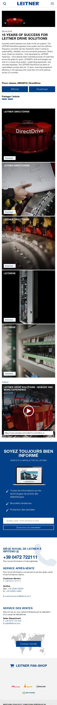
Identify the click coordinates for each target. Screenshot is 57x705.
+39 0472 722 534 (13, 621)
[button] (4, 99)
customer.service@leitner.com (18, 596)
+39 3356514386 (13, 591)
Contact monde (28, 643)
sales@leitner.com (12, 623)
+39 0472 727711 (13, 581)
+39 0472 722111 (20, 557)
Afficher (15, 89)
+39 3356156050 (16, 588)
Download (42, 89)
